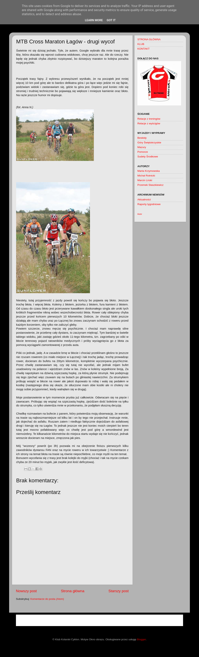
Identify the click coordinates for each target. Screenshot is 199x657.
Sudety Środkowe (147, 156)
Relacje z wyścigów (148, 123)
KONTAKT (143, 48)
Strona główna (72, 591)
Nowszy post (26, 591)
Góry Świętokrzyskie (149, 142)
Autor (139, 214)
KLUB (140, 44)
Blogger (141, 639)
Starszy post (118, 591)
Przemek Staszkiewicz (150, 184)
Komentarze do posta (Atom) (47, 598)
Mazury (141, 147)
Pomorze (142, 151)
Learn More (94, 20)
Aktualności (144, 199)
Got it (111, 20)
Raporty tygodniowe (149, 204)
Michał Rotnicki (146, 175)
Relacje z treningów (148, 118)
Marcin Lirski (144, 180)
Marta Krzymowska (148, 170)
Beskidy (142, 137)
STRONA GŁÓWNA (149, 39)
